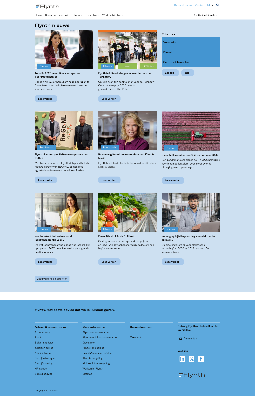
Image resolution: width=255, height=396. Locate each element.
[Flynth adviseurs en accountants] (47, 6)
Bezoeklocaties (141, 327)
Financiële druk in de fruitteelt (116, 236)
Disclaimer (88, 342)
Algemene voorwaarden (96, 332)
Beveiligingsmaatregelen (97, 353)
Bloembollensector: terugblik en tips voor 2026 (190, 155)
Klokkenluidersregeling (96, 363)
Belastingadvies (44, 342)
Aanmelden (188, 338)
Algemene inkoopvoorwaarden (100, 337)
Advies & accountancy (50, 327)
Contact (200, 5)
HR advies (41, 368)
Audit (38, 337)
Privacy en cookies (93, 347)
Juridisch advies (44, 347)
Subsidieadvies (43, 373)
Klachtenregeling (92, 358)
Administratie (43, 353)
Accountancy (42, 332)
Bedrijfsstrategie (45, 358)
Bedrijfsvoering (44, 363)
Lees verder (45, 98)
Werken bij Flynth (92, 368)
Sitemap (87, 373)
